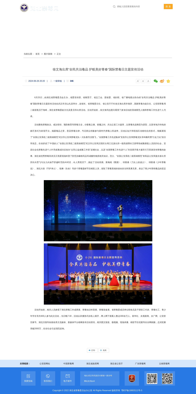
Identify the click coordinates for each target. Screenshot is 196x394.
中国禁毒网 (68, 363)
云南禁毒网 (164, 363)
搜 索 (168, 6)
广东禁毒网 (140, 363)
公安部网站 (45, 363)
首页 (37, 54)
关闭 (103, 350)
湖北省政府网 (92, 363)
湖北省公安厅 (116, 363)
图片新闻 (48, 54)
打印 (92, 350)
